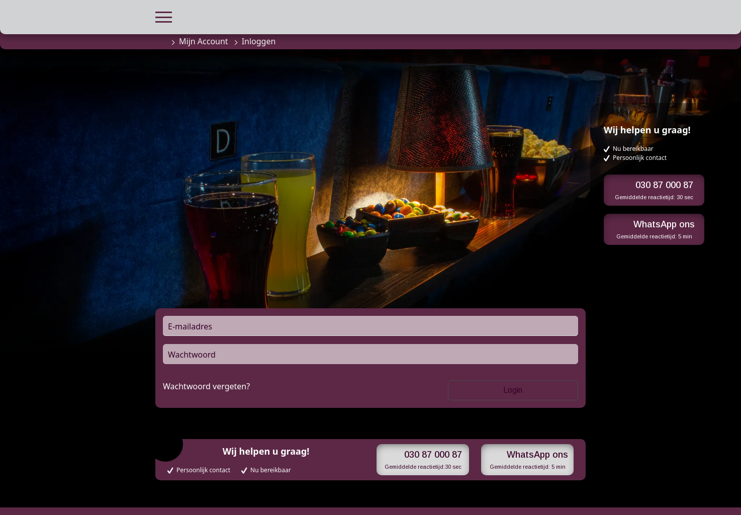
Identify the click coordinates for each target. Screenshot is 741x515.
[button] (163, 16)
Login (512, 390)
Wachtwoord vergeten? (206, 386)
